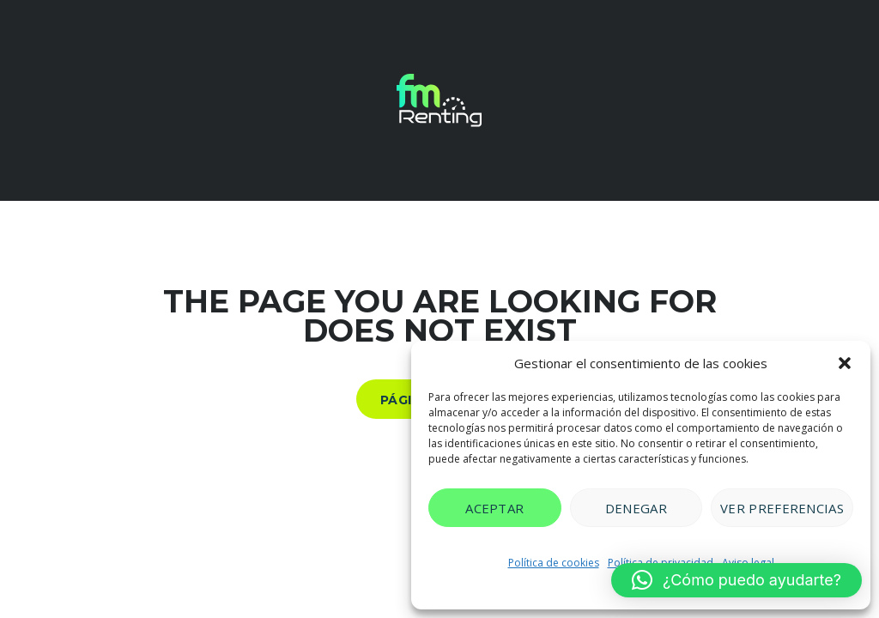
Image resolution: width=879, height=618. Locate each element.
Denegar (636, 508)
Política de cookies (553, 562)
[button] (844, 363)
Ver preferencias (782, 508)
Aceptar (494, 508)
